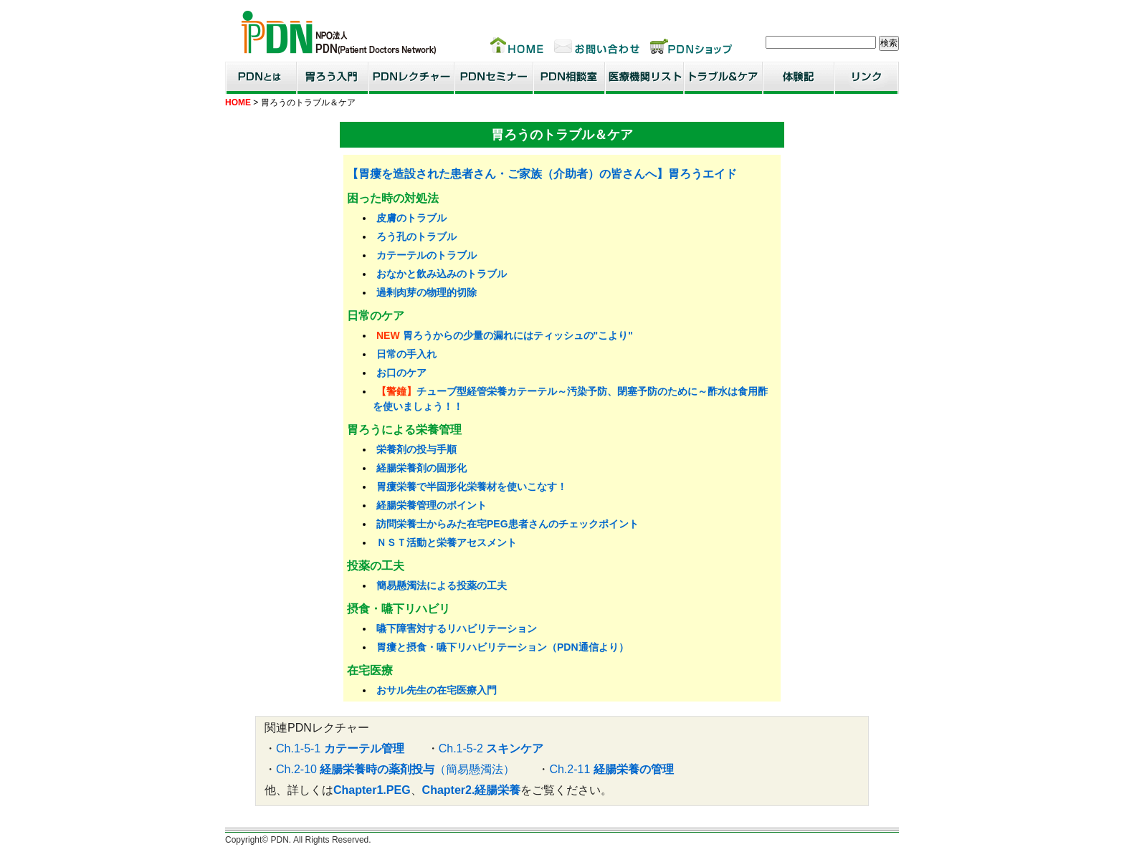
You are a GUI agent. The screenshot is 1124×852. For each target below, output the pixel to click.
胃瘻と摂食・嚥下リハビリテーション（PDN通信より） (502, 647)
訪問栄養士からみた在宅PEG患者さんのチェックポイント (507, 524)
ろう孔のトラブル (416, 236)
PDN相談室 (569, 78)
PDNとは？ (261, 78)
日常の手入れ (406, 354)
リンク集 (866, 78)
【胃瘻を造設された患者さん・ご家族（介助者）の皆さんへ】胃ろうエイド (542, 174)
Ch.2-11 (611, 769)
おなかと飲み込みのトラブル (441, 273)
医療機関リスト (644, 78)
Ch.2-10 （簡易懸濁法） (395, 769)
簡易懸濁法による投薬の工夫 (441, 585)
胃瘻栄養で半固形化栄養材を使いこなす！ (471, 486)
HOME (238, 102)
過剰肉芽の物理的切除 (426, 292)
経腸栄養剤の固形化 (421, 468)
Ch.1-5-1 (340, 748)
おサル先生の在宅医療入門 (436, 690)
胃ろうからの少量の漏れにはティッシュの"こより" (518, 335)
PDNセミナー (493, 78)
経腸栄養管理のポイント (431, 505)
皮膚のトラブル (411, 218)
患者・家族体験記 (798, 78)
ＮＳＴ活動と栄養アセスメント (446, 542)
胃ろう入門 (332, 78)
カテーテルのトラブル (426, 255)
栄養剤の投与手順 (416, 449)
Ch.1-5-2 (491, 748)
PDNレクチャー (411, 78)
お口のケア (401, 372)
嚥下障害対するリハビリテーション (456, 628)
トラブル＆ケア (723, 78)
